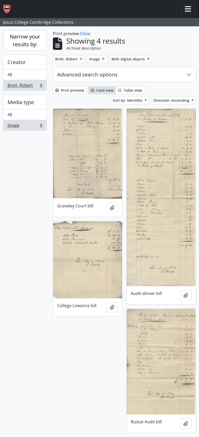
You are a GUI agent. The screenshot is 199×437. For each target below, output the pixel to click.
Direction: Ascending (171, 100)
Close (85, 33)
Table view (130, 90)
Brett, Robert (24, 86)
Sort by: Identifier (128, 100)
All (10, 74)
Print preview (69, 90)
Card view (102, 90)
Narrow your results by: (25, 40)
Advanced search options (87, 74)
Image (24, 126)
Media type (21, 102)
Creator (17, 62)
